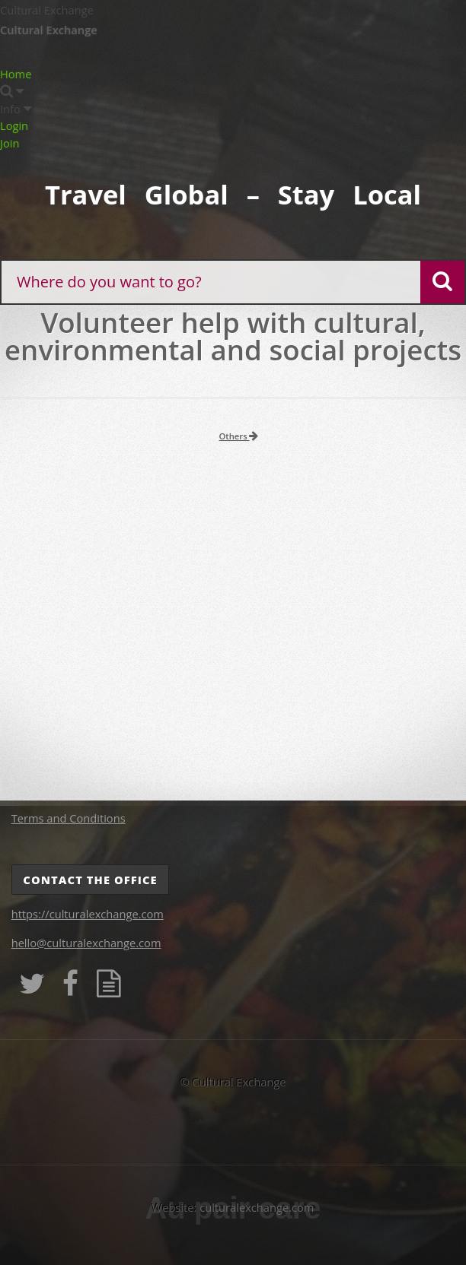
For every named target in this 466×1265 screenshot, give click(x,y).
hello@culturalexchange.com (86, 942)
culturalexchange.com (256, 1207)
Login (14, 125)
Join (9, 143)
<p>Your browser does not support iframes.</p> (233, 625)
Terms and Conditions (68, 818)
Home (15, 73)
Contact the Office (90, 879)
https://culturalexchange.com (87, 913)
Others (239, 436)
